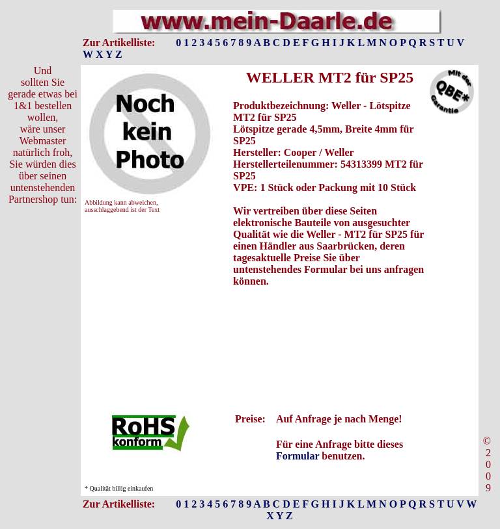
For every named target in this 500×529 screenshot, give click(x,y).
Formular (297, 455)
